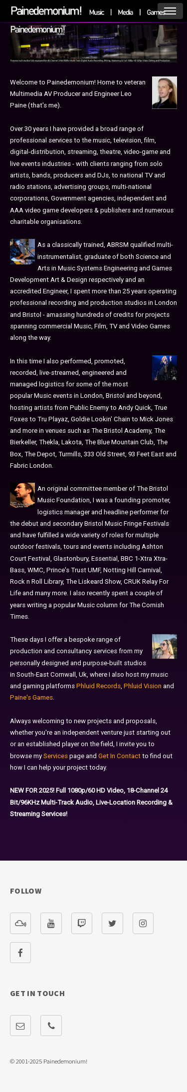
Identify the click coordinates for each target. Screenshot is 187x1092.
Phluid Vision (143, 686)
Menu (170, 11)
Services (55, 756)
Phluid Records (98, 686)
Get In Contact (119, 756)
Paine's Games (31, 697)
